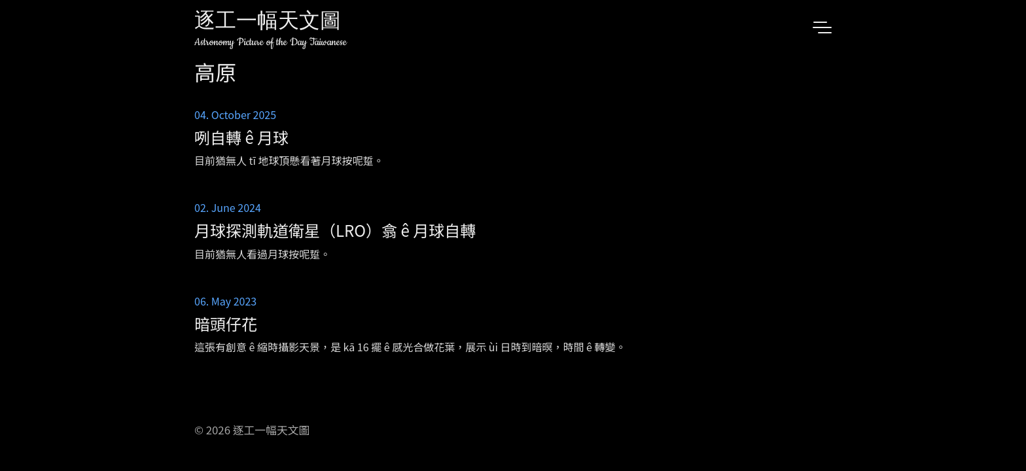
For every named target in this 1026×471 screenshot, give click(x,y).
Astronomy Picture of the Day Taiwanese (270, 42)
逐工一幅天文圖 (267, 22)
